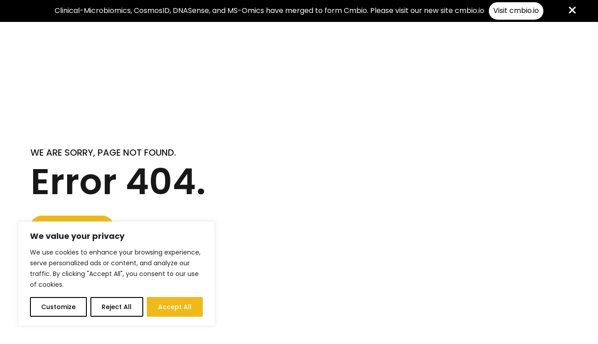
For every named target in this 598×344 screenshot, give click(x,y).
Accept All (175, 306)
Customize (58, 306)
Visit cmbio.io (516, 10)
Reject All (117, 306)
